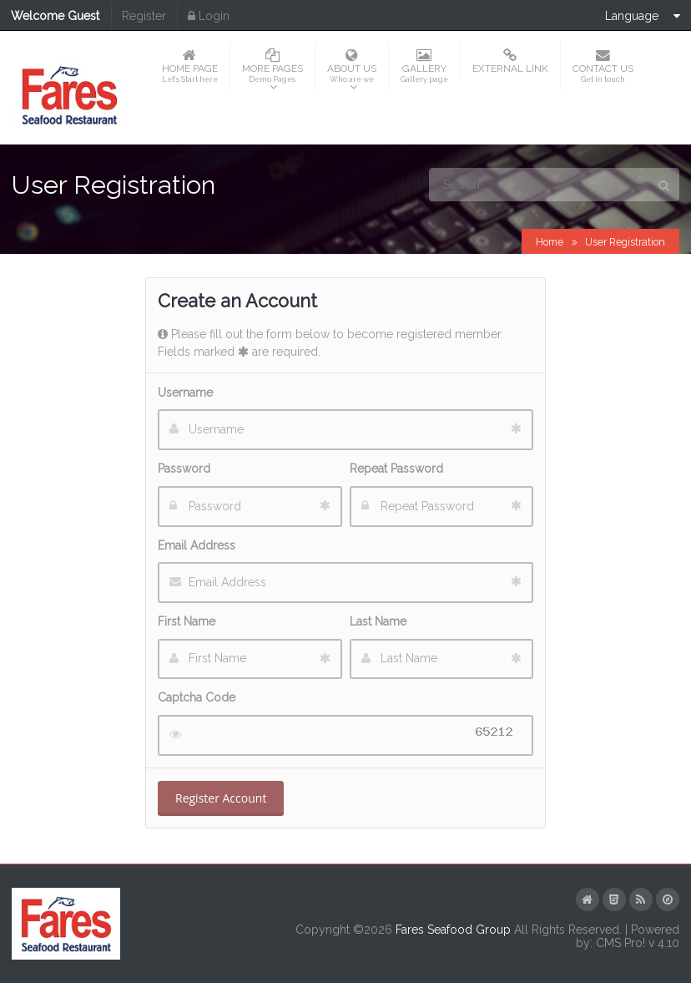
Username (185, 392)
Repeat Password (396, 468)
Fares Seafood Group (453, 929)
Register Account (220, 798)
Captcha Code (196, 697)
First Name (186, 621)
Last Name (378, 621)
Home (549, 242)
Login (208, 16)
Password (184, 468)
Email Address (196, 545)
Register (144, 16)
